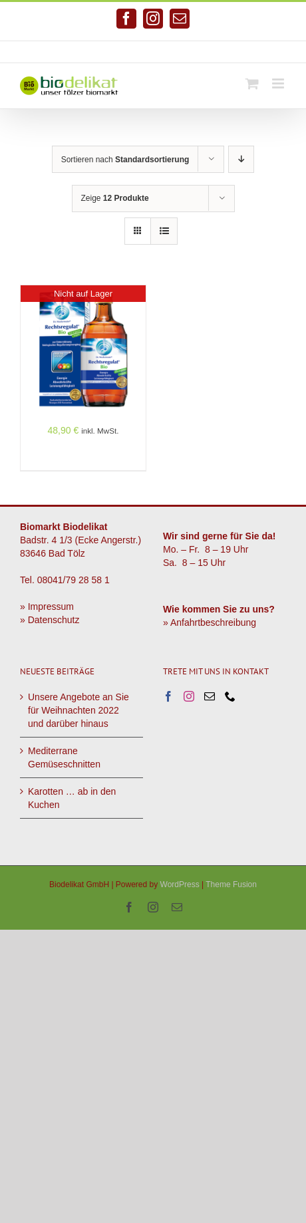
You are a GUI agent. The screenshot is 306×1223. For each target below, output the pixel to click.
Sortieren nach (125, 159)
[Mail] (209, 696)
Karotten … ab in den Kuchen (72, 798)
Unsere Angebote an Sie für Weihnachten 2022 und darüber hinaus (78, 710)
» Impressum (47, 606)
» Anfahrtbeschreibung (209, 622)
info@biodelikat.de (204, 52)
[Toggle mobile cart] (252, 83)
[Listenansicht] (164, 231)
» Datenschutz (50, 619)
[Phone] (230, 696)
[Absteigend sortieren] (241, 159)
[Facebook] (168, 696)
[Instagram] (189, 696)
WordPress (180, 884)
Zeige (115, 198)
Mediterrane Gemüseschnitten (64, 757)
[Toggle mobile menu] (279, 83)
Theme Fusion (231, 884)
